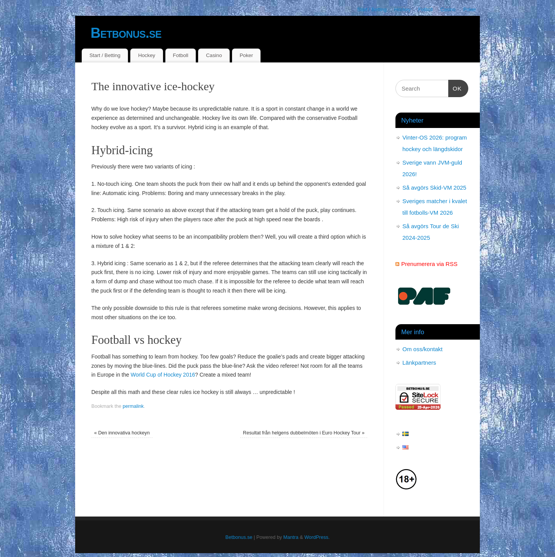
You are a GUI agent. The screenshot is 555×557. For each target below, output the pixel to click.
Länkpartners (419, 362)
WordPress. (317, 537)
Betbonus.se (126, 33)
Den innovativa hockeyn (122, 433)
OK (455, 87)
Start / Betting (372, 9)
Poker (469, 9)
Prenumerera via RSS (429, 264)
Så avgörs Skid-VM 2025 (434, 187)
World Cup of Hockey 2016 (163, 375)
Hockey (402, 9)
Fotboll (425, 9)
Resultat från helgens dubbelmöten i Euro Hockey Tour (304, 433)
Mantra (290, 537)
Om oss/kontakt (422, 349)
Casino (448, 9)
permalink (133, 406)
